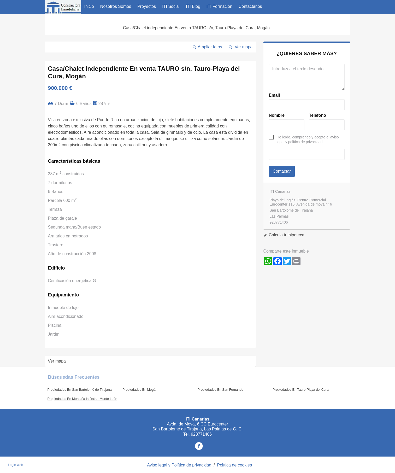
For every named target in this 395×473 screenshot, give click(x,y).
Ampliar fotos (210, 47)
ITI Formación (219, 6)
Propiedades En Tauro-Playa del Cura (301, 390)
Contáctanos (250, 6)
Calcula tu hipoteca (286, 235)
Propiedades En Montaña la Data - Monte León (82, 399)
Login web (15, 465)
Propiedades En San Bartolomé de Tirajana (80, 390)
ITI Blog (193, 6)
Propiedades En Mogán (139, 390)
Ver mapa (243, 47)
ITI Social (171, 6)
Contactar (282, 171)
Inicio (89, 6)
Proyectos (146, 6)
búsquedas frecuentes (74, 377)
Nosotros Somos (115, 6)
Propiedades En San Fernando (221, 390)
